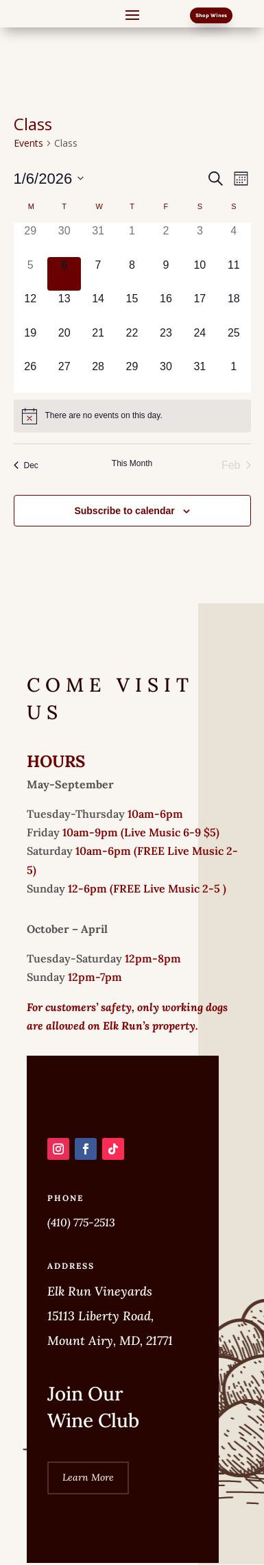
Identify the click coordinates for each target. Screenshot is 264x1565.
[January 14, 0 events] (98, 307)
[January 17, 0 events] (200, 307)
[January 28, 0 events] (98, 375)
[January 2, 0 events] (165, 239)
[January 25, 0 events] (233, 342)
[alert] (132, 416)
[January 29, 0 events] (132, 375)
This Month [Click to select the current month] (132, 463)
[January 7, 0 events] (98, 274)
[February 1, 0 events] (233, 375)
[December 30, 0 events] (64, 239)
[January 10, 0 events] (200, 274)
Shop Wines (211, 15)
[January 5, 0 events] (30, 274)
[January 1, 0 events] (132, 239)
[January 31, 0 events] (200, 375)
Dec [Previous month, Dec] (26, 465)
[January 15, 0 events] (132, 307)
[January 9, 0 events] (165, 274)
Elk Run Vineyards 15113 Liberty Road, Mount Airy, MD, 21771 (110, 1315)
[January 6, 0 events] (64, 274)
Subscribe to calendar (124, 510)
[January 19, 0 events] (30, 342)
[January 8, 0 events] (132, 274)
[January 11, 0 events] (233, 274)
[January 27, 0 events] (64, 375)
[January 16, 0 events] (165, 307)
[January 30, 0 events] (165, 375)
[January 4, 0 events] (233, 239)
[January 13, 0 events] (64, 307)
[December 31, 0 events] (98, 239)
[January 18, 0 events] (233, 307)
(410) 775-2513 (81, 1222)
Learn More (88, 1477)
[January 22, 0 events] (132, 342)
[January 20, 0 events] (64, 342)
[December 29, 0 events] (30, 239)
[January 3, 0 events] (200, 239)
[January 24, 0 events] (200, 342)
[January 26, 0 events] (30, 375)
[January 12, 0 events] (30, 307)
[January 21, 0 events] (98, 342)
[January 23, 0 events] (165, 342)
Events (28, 142)
